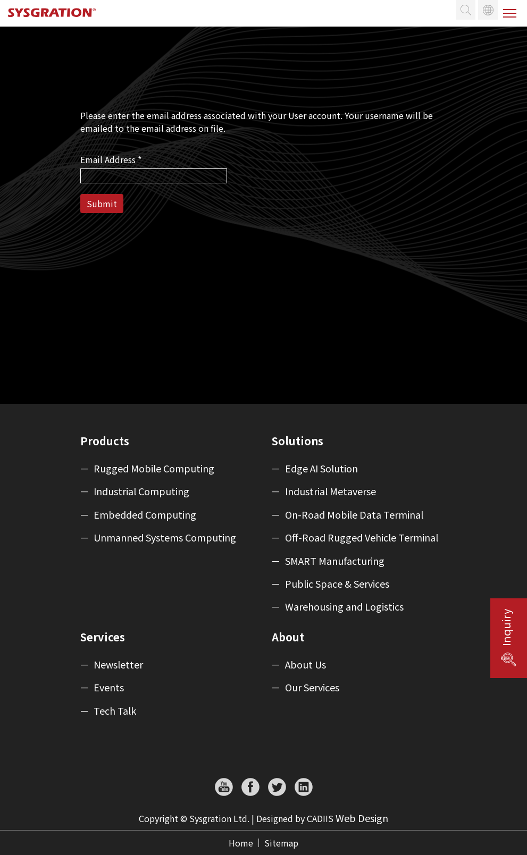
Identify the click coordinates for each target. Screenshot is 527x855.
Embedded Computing (145, 515)
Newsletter (118, 664)
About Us (305, 664)
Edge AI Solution (321, 468)
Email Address (110, 159)
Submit (102, 203)
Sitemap (281, 843)
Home (241, 843)
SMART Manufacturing (334, 561)
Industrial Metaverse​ (330, 491)
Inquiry (506, 627)
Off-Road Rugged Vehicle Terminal (361, 537)
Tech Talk (115, 711)
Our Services (312, 687)
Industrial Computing (141, 491)
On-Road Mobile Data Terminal (354, 515)
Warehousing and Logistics (344, 606)
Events (109, 687)
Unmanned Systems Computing (165, 537)
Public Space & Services (337, 584)
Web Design (362, 818)
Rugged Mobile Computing (154, 468)
